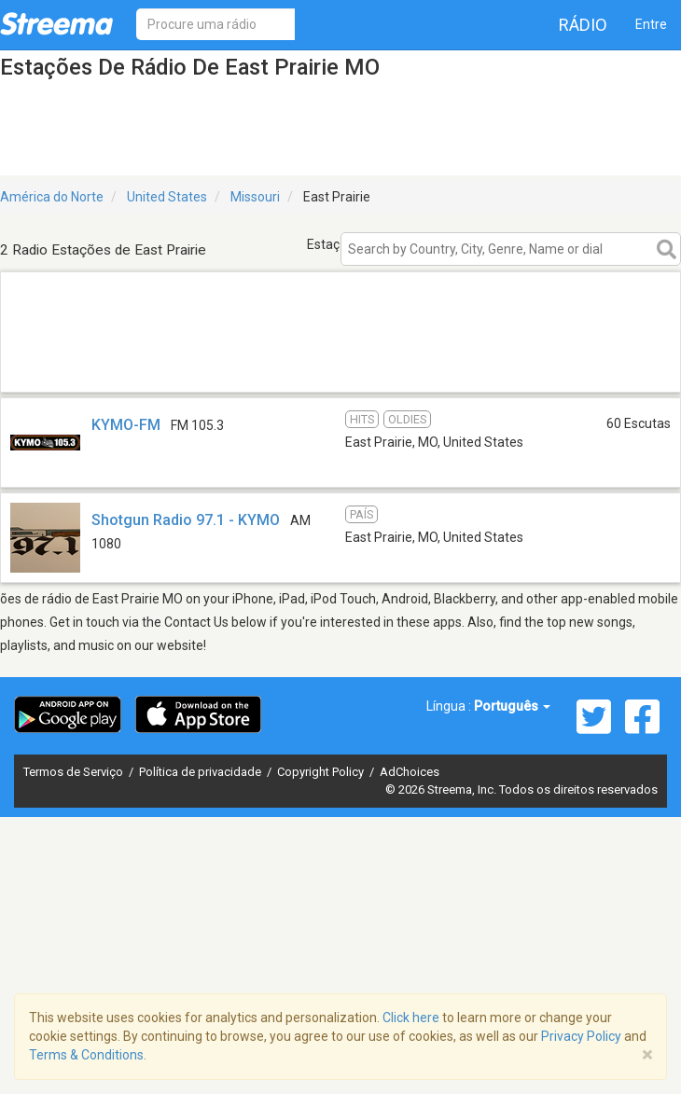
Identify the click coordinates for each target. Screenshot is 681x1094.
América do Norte (52, 196)
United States (167, 196)
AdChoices (409, 772)
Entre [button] (651, 24)
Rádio (583, 25)
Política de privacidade (201, 772)
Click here (410, 1017)
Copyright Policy (322, 772)
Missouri (255, 196)
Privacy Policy (581, 1036)
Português (512, 706)
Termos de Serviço (74, 772)
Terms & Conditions (86, 1054)
